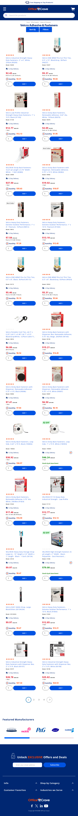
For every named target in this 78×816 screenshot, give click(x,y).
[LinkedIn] (41, 807)
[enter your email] (27, 765)
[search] (6, 15)
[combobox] (39, 15)
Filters (46, 29)
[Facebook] (32, 807)
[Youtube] (46, 807)
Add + (24, 84)
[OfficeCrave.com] (39, 800)
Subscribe (54, 765)
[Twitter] (36, 807)
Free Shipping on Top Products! (39, 2)
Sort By (32, 29)
